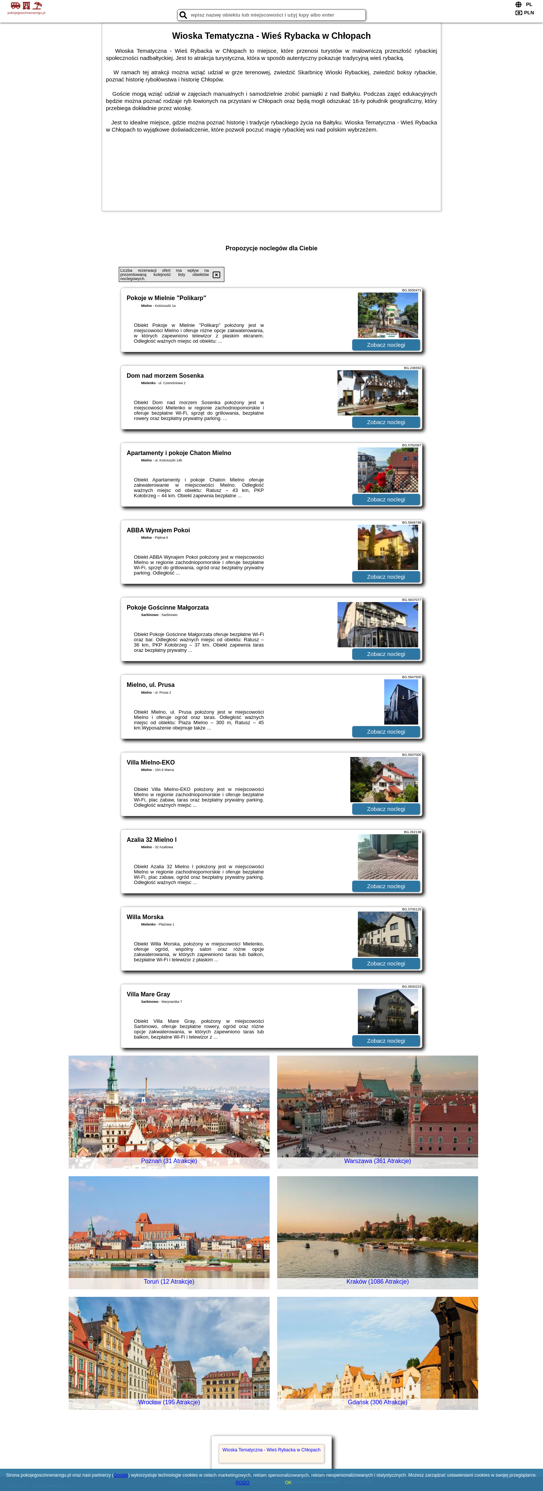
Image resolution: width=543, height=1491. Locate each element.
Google (121, 1475)
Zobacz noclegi (386, 345)
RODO (242, 1482)
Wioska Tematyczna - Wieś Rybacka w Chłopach (271, 1450)
